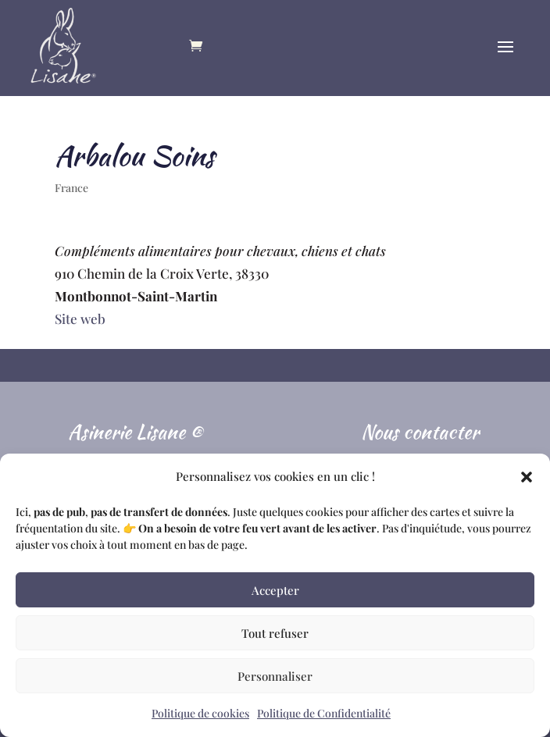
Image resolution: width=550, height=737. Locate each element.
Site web (80, 318)
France (71, 187)
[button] (526, 477)
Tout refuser (275, 633)
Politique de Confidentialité (324, 713)
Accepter (275, 590)
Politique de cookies (200, 713)
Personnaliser (275, 676)
